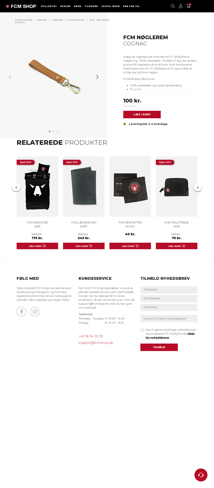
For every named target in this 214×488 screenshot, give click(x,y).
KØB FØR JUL (131, 6)
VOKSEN (65, 6)
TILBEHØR (91, 6)
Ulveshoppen (23, 20)
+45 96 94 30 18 (90, 336)
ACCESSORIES (76, 20)
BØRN (77, 6)
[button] (50, 131)
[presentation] (9, 75)
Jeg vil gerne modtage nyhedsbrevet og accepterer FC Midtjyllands (171, 333)
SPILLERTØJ (49, 6)
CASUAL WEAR (110, 6)
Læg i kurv (142, 114)
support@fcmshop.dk (95, 343)
